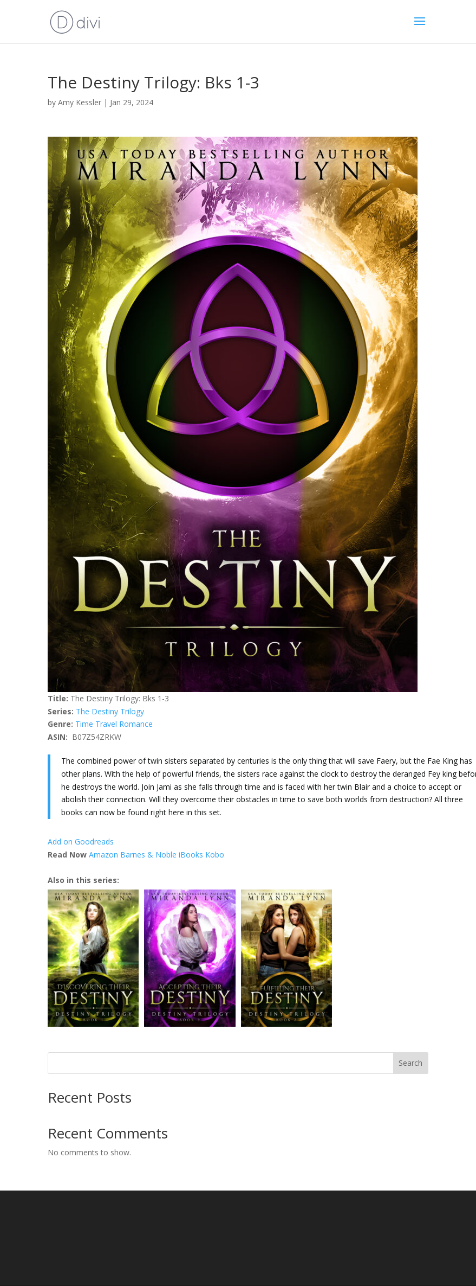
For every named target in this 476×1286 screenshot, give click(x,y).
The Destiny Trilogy (110, 711)
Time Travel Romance (114, 724)
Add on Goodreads (81, 841)
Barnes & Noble (148, 854)
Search (410, 1063)
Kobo (214, 854)
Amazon (103, 854)
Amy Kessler (79, 102)
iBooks (191, 854)
